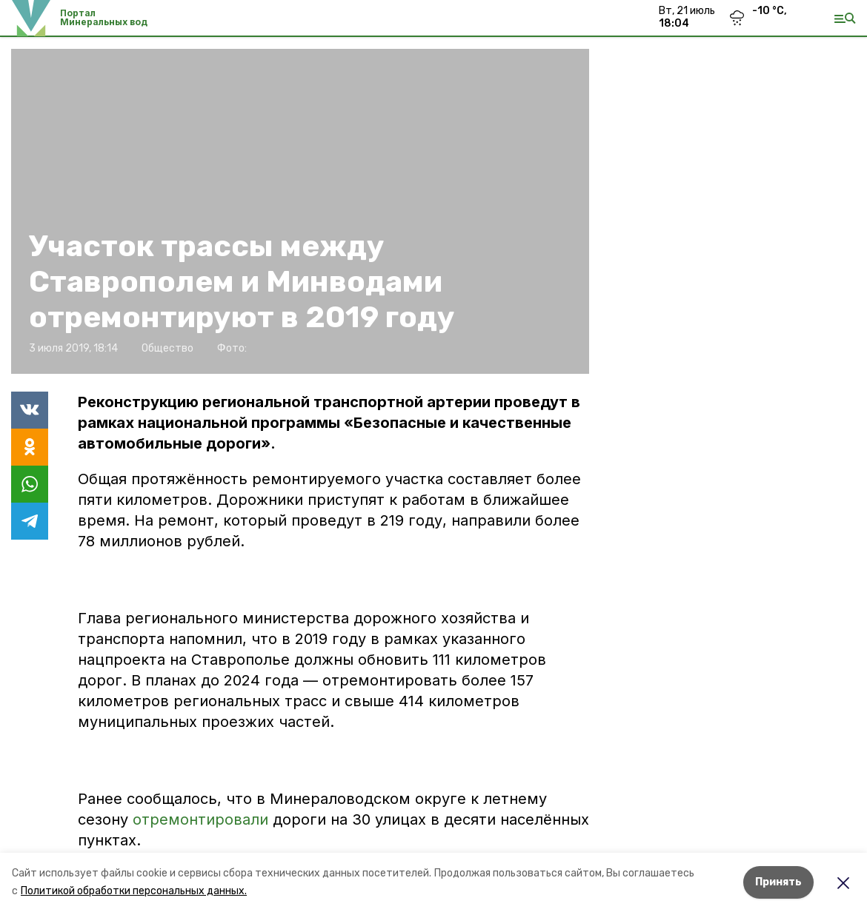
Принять (778, 882)
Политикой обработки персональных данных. (134, 891)
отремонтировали (200, 819)
